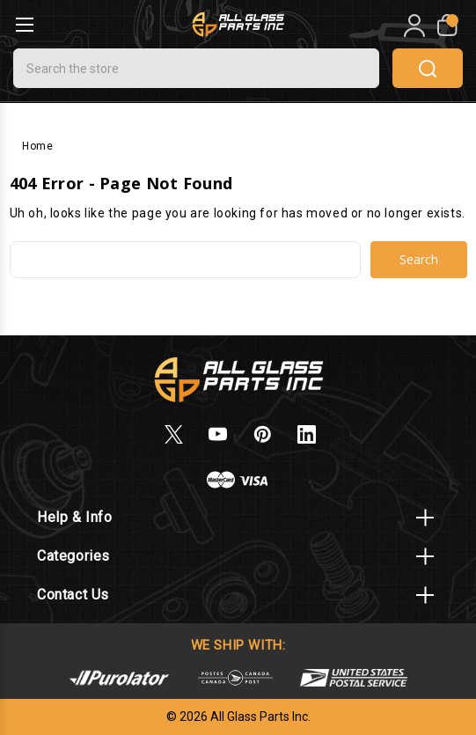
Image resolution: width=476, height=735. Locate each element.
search (427, 68)
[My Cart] (445, 25)
